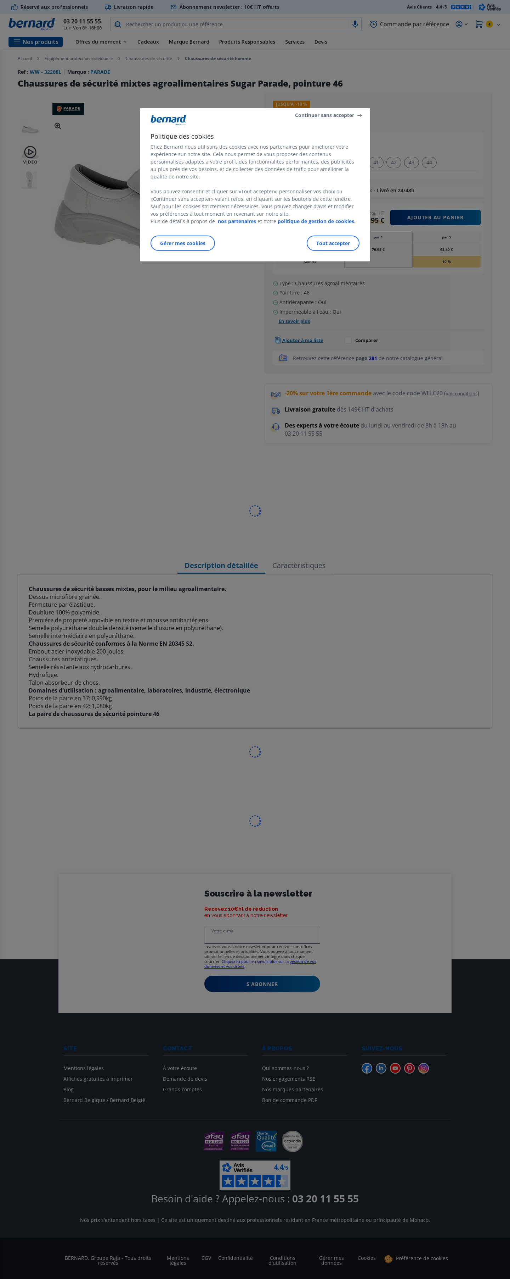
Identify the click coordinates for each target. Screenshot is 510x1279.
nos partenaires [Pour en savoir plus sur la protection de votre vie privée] (237, 220)
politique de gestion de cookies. (317, 220)
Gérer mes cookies (182, 242)
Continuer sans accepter (324, 115)
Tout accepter (333, 242)
